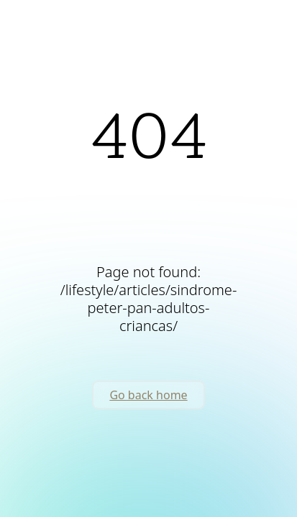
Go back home (148, 395)
